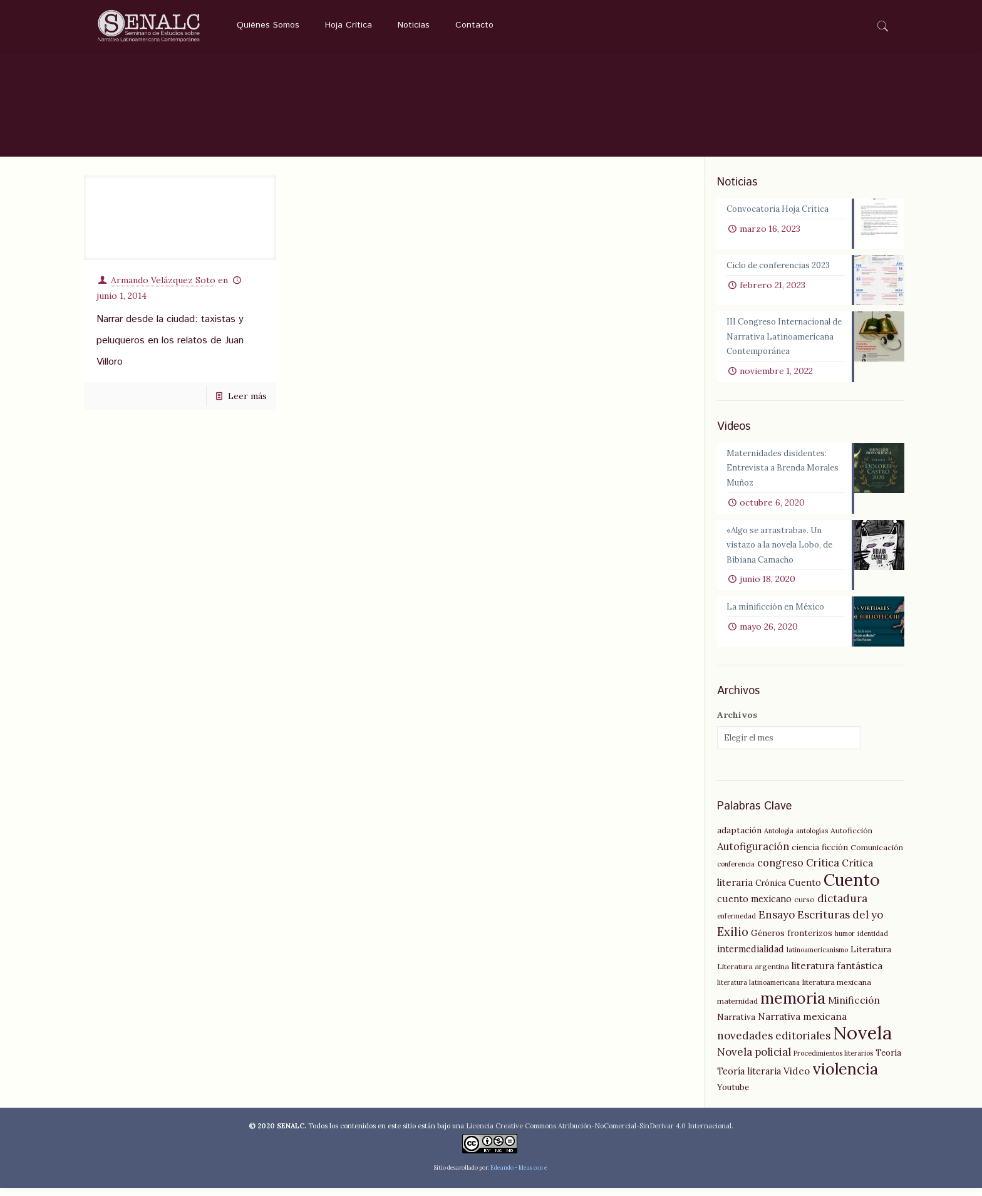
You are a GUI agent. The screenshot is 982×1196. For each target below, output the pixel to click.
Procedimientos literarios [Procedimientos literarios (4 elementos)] (833, 1061)
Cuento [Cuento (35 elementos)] (852, 887)
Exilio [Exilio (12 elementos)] (732, 940)
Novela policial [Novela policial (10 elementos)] (754, 1060)
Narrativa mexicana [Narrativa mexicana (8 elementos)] (802, 1025)
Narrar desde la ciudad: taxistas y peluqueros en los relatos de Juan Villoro (170, 338)
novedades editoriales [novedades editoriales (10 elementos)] (773, 1044)
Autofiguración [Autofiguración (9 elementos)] (753, 854)
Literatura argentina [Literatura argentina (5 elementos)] (753, 974)
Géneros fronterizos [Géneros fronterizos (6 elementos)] (791, 941)
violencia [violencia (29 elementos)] (845, 1077)
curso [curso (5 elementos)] (804, 907)
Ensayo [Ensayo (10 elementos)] (776, 923)
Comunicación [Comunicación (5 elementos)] (876, 855)
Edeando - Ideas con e (518, 1175)
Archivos (737, 723)
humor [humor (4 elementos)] (845, 941)
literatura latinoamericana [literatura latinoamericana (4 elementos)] (758, 990)
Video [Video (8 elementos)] (796, 1079)
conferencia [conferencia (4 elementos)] (736, 872)
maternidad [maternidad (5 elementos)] (737, 1009)
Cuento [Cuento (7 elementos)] (804, 891)
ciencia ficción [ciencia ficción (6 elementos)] (820, 855)
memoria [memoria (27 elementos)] (792, 1006)
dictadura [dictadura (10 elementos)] (842, 906)
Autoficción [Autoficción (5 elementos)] (851, 838)
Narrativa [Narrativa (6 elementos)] (736, 1025)
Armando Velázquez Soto (163, 278)
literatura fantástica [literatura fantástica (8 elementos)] (837, 974)
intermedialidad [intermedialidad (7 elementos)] (750, 957)
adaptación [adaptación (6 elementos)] (739, 838)
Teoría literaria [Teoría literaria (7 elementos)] (749, 1079)
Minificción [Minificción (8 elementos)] (854, 1008)
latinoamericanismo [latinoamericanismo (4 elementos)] (817, 958)
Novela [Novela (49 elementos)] (862, 1041)
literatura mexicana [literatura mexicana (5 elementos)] (836, 990)
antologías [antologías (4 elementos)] (812, 839)
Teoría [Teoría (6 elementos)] (888, 1060)
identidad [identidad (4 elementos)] (872, 941)
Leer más (247, 394)
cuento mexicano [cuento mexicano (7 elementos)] (754, 907)
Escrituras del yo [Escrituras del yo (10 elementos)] (840, 923)
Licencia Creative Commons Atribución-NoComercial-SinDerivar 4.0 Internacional (598, 1134)
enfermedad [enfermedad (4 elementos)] (736, 924)
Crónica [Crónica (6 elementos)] (770, 891)
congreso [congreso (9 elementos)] (780, 871)
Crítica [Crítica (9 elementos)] (822, 871)
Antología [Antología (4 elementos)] (778, 839)
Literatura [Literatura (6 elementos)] (870, 957)
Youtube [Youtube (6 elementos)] (733, 1095)
